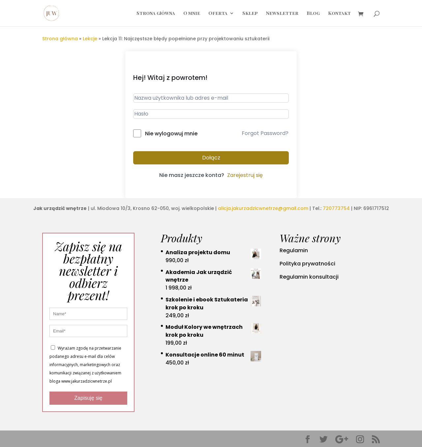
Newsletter (282, 13)
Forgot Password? (265, 133)
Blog (313, 13)
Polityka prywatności (307, 263)
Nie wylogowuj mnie (171, 133)
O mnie (191, 13)
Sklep (250, 13)
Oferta (217, 13)
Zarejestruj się (245, 175)
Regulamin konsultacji (309, 277)
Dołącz (211, 157)
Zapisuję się (88, 398)
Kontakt (339, 13)
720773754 (336, 208)
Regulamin (294, 250)
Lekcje (90, 38)
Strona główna (155, 13)
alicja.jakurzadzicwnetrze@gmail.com (263, 208)
